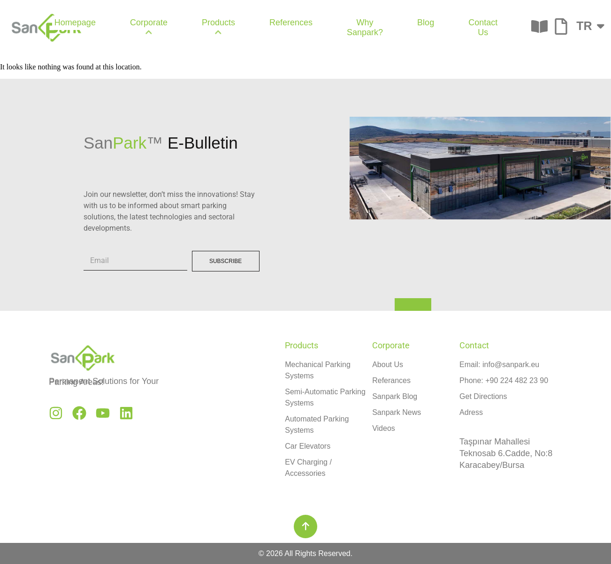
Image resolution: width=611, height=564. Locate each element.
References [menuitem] (291, 22)
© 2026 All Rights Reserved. (305, 553)
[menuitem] (149, 27)
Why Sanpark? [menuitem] (365, 27)
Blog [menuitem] (425, 22)
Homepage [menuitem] (75, 22)
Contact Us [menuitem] (482, 27)
